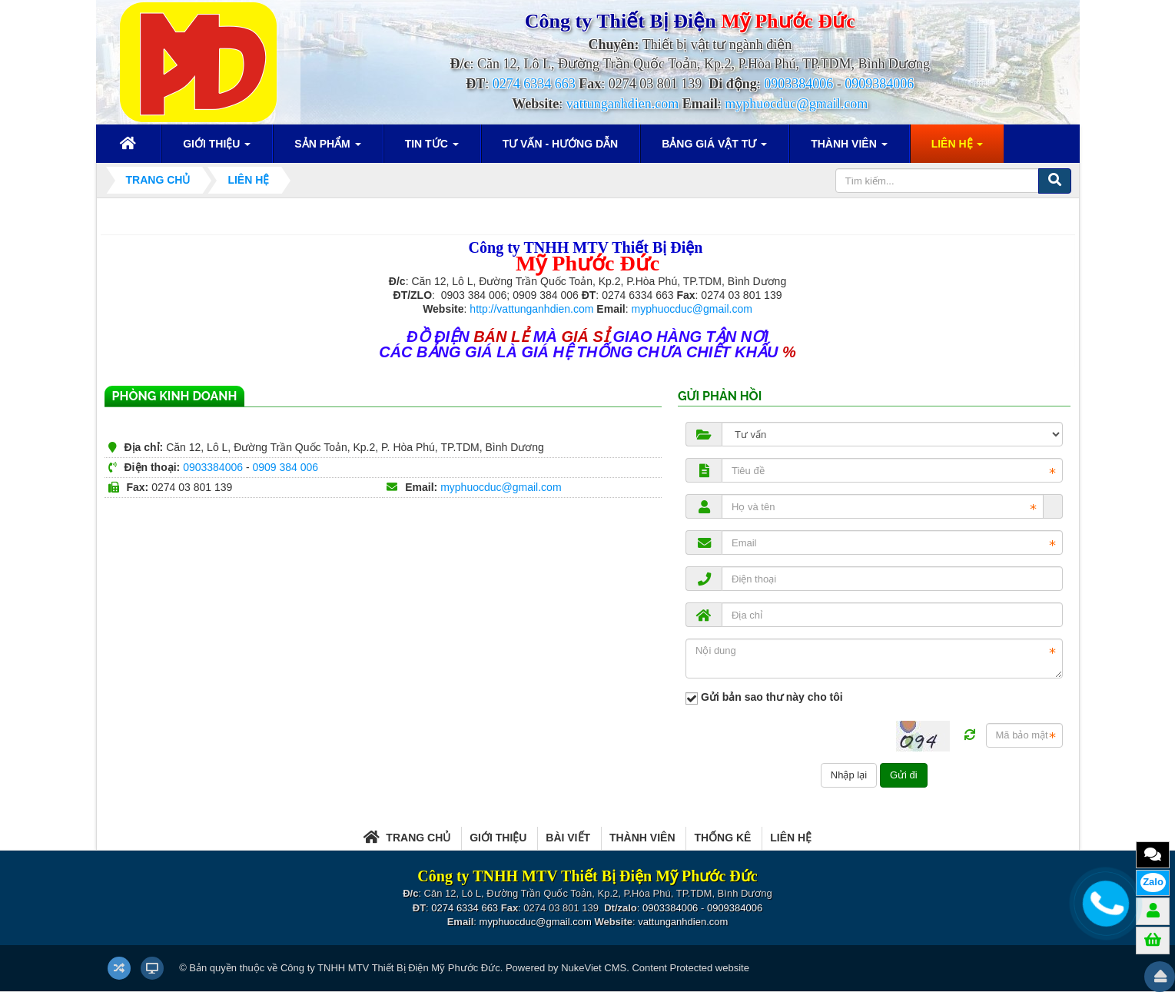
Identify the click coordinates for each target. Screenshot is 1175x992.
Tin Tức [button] (432, 148)
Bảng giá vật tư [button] (714, 148)
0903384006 (798, 83)
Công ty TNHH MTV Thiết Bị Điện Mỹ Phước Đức (390, 968)
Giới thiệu (498, 837)
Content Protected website (690, 968)
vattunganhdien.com (622, 103)
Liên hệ (791, 837)
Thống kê (722, 837)
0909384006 (879, 83)
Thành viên (642, 837)
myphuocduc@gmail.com (796, 103)
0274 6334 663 (534, 83)
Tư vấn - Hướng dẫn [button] (561, 144)
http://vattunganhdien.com (531, 309)
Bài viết (568, 837)
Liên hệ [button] (957, 148)
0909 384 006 (285, 467)
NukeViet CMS (593, 968)
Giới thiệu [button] (217, 148)
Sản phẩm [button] (327, 148)
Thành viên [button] (849, 148)
